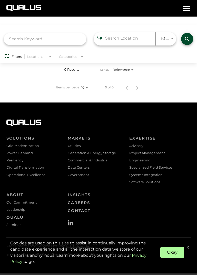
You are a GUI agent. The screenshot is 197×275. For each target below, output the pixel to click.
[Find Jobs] (187, 39)
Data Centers (79, 168)
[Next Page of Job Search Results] (137, 87)
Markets (79, 138)
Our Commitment (21, 203)
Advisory (136, 146)
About (14, 196)
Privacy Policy (35, 256)
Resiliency (14, 161)
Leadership (15, 211)
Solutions (20, 138)
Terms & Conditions (69, 256)
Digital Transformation (25, 168)
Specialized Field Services (150, 168)
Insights (79, 196)
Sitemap (98, 256)
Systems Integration (146, 175)
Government (78, 175)
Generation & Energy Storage (92, 153)
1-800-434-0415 (79, 247)
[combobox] (45, 39)
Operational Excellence (25, 175)
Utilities (74, 146)
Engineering (140, 161)
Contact (79, 211)
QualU (15, 218)
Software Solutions (144, 183)
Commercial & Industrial (88, 161)
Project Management (147, 153)
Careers (79, 203)
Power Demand (19, 153)
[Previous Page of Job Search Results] (127, 87)
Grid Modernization (22, 146)
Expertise (142, 138)
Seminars (14, 226)
